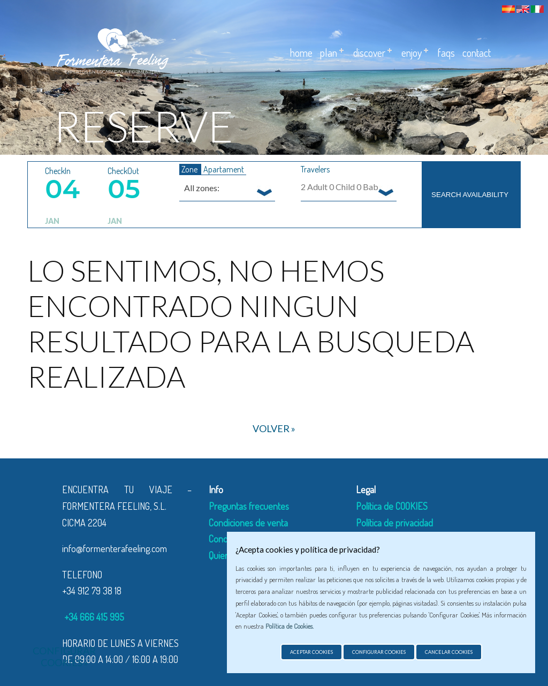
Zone (190, 169)
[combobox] (227, 187)
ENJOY (411, 52)
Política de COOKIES (392, 506)
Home (301, 52)
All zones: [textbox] (201, 188)
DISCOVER (369, 52)
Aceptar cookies (311, 652)
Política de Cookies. (289, 626)
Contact (476, 52)
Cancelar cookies (449, 652)
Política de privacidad (394, 523)
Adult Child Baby (342, 187)
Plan (328, 52)
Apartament (223, 169)
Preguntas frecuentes (249, 506)
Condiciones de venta (248, 523)
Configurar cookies (379, 652)
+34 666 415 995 (93, 617)
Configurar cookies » (64, 656)
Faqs (446, 52)
